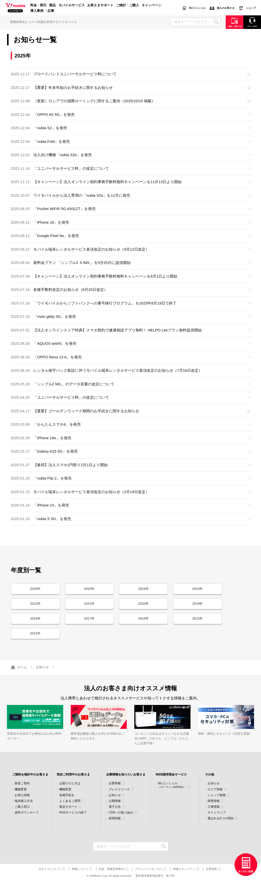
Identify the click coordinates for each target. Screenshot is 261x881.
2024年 (143, 589)
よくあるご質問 (69, 801)
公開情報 (115, 801)
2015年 (197, 618)
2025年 (89, 589)
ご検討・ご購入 (127, 5)
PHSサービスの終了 (73, 812)
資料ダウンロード (27, 812)
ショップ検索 (217, 795)
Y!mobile (15, 8)
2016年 (143, 618)
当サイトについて (50, 869)
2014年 (35, 633)
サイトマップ (217, 812)
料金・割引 (38, 5)
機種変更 (21, 789)
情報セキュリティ (184, 869)
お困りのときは (69, 783)
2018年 (35, 618)
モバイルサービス (72, 5)
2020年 (143, 603)
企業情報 (115, 783)
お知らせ (115, 795)
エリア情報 (215, 789)
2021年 (89, 603)
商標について (80, 869)
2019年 (197, 603)
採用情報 (115, 818)
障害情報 (214, 801)
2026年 (35, 589)
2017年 (89, 618)
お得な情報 (22, 795)
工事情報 (214, 806)
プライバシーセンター (148, 869)
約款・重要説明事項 (111, 869)
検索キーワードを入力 (164, 846)
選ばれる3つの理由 (221, 818)
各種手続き (66, 795)
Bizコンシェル (172, 785)
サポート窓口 (252, 22)
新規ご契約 (22, 783)
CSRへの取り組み (121, 812)
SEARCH (216, 21)
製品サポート (68, 806)
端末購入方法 (24, 801)
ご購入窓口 (22, 806)
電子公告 (115, 806)
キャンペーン (151, 5)
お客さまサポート (100, 5)
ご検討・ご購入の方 (234, 22)
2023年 (197, 589)
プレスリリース (119, 789)
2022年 (35, 603)
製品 (52, 5)
